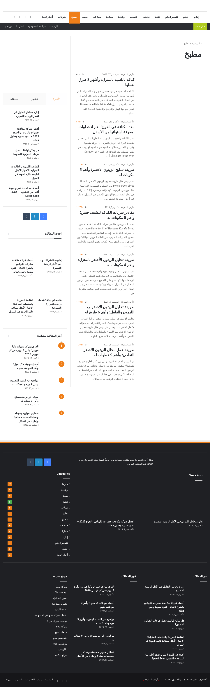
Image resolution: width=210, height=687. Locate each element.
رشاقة (121, 17)
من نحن (8, 26)
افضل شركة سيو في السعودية (51, 615)
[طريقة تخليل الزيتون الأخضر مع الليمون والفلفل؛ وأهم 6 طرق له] (170, 317)
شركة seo (61, 627)
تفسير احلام (171, 17)
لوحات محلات (60, 593)
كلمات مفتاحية (59, 604)
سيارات (97, 17)
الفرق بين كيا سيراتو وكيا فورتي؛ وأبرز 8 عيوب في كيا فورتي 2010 (23, 351)
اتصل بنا (20, 26)
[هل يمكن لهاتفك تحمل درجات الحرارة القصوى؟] (51, 156)
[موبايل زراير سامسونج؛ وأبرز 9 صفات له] (51, 403)
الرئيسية (53, 26)
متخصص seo (60, 644)
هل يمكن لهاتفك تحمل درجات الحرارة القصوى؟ (49, 304)
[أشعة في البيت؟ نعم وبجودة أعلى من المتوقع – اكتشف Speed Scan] (51, 193)
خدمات (146, 17)
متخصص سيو (60, 638)
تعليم (185, 17)
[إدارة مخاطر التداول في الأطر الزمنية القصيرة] (51, 118)
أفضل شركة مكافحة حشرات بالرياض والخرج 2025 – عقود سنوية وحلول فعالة (164, 607)
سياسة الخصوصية (36, 26)
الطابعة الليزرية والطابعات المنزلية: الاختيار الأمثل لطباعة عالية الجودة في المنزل (164, 641)
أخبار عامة (47, 17)
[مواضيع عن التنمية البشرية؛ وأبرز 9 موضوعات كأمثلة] (51, 386)
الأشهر (35, 99)
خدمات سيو (61, 632)
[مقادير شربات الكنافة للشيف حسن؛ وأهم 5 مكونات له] (170, 223)
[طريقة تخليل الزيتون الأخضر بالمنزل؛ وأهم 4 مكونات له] (170, 270)
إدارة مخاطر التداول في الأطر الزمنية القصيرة (50, 264)
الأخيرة (57, 99)
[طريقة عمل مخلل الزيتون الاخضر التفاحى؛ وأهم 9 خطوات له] (170, 360)
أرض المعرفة (127, 74)
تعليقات (14, 99)
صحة (85, 17)
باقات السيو (61, 610)
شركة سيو (61, 587)
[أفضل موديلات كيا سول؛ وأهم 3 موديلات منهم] (51, 370)
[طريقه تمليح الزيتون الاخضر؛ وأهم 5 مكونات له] (170, 180)
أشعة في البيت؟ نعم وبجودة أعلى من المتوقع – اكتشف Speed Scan (23, 192)
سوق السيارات (59, 598)
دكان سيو (62, 650)
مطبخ (74, 17)
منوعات (62, 17)
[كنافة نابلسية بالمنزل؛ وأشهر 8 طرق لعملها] (170, 90)
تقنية (157, 17)
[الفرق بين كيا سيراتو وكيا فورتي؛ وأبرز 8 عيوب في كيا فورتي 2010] (51, 352)
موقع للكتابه (60, 655)
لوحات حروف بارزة (57, 621)
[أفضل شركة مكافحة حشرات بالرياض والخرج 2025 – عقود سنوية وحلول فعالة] (51, 134)
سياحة (109, 17)
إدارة (196, 17)
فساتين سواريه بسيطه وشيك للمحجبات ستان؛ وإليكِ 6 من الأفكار (26, 418)
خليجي (133, 17)
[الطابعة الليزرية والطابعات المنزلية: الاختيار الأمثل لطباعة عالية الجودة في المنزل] (51, 172)
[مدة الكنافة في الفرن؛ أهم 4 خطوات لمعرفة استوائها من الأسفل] (170, 137)
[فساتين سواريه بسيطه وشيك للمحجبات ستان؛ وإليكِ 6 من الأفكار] (51, 419)
